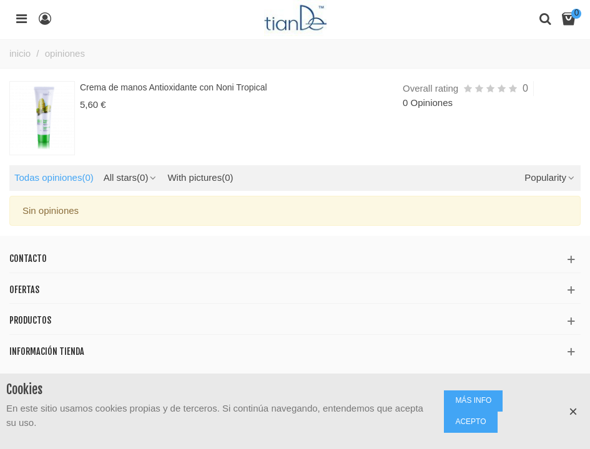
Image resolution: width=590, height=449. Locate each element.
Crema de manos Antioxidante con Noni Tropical (173, 87)
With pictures (200, 177)
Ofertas (24, 289)
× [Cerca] (573, 411)
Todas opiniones (54, 177)
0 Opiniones (428, 102)
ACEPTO (470, 421)
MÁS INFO (473, 400)
